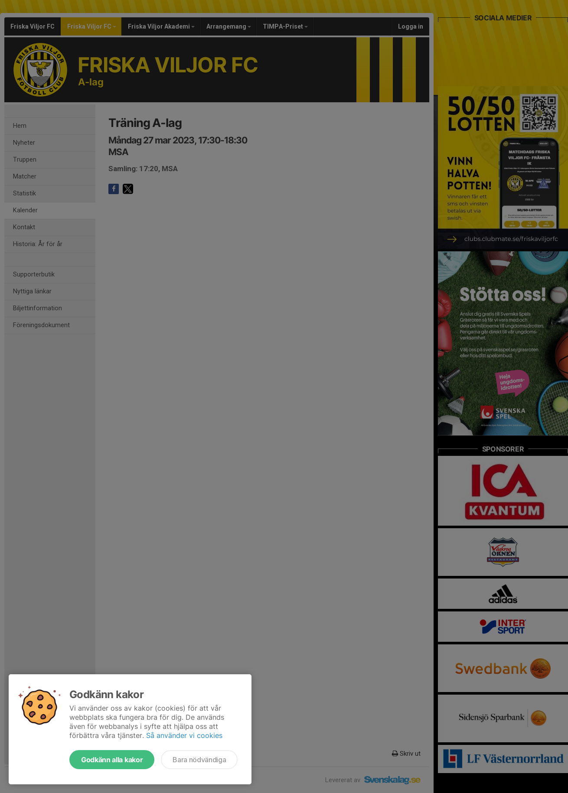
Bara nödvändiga (199, 759)
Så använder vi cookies (184, 735)
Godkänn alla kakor (112, 759)
